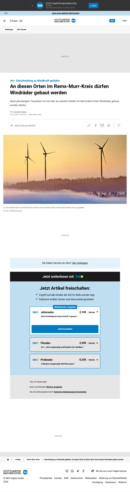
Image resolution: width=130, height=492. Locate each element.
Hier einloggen (80, 263)
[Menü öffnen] (4, 21)
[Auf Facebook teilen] (95, 125)
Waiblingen (9, 30)
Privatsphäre (46, 478)
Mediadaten (91, 478)
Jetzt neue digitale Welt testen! (65, 13)
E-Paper (16, 21)
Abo (112, 21)
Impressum (110, 482)
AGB (66, 478)
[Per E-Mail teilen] (102, 125)
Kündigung (97, 482)
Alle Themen (21, 30)
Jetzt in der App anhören (24, 125)
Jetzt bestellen (65, 329)
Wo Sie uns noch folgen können (109, 471)
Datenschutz (77, 478)
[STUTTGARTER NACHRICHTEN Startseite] (65, 21)
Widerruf (122, 482)
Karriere (58, 478)
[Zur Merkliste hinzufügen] (118, 125)
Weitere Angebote (54, 387)
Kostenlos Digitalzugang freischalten (70, 392)
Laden (93, 5)
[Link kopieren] (89, 125)
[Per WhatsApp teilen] (108, 125)
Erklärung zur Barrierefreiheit (113, 478)
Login (124, 20)
